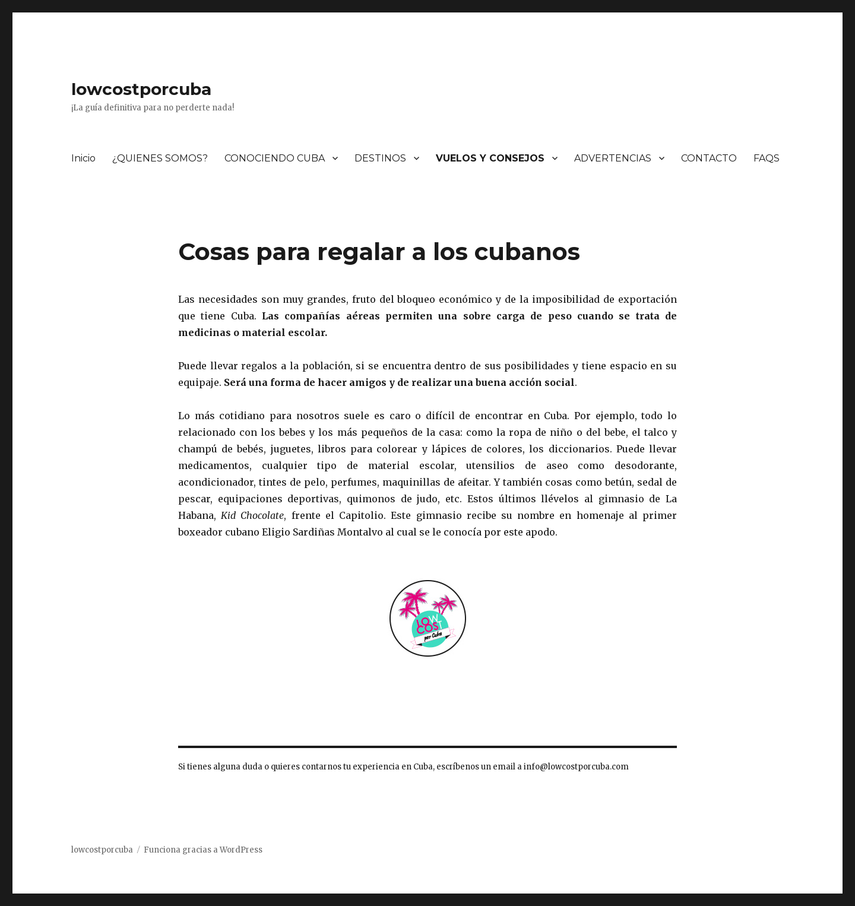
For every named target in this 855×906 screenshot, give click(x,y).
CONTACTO (709, 158)
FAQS (766, 158)
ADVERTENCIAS (612, 158)
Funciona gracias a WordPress (203, 850)
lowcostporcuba (141, 89)
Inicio (83, 158)
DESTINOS (380, 158)
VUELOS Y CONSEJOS (490, 158)
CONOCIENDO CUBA (274, 158)
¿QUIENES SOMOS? (160, 158)
